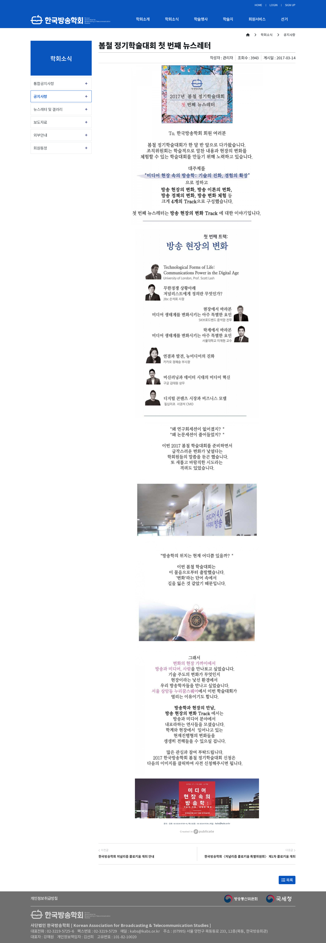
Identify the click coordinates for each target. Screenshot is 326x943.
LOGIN (274, 5)
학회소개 (143, 19)
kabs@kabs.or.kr (222, 823)
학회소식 (172, 19)
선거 (284, 19)
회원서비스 (257, 19)
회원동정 (40, 148)
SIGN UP (290, 5)
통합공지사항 (44, 83)
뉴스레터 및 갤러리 (48, 109)
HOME (258, 5)
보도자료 (40, 122)
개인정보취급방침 (44, 898)
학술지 (228, 19)
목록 (287, 880)
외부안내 (40, 135)
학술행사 (201, 19)
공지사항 (40, 96)
